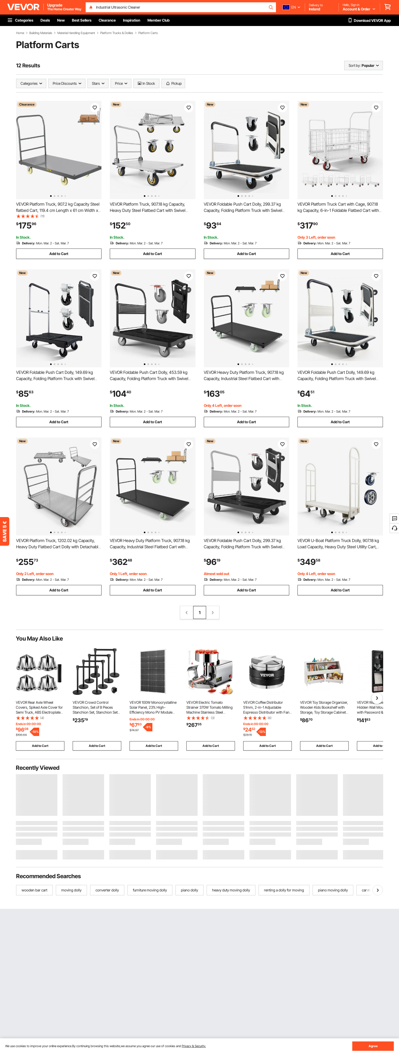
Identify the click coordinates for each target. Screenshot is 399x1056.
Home (20, 33)
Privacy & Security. (194, 1046)
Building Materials (40, 33)
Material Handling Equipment (76, 33)
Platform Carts (148, 33)
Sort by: (355, 65)
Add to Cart (58, 253)
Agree (373, 1046)
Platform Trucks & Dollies (116, 33)
